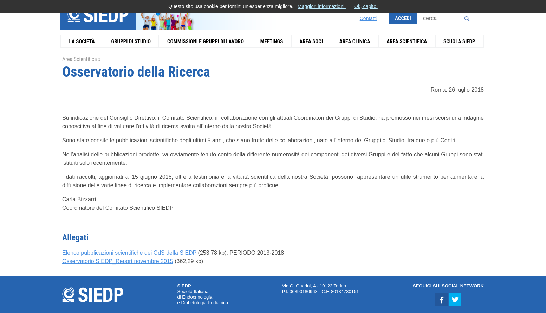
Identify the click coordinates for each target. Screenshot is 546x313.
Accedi (403, 18)
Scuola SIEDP (459, 41)
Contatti (368, 18)
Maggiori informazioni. (322, 6)
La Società (82, 41)
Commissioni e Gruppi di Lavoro (205, 41)
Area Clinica (354, 41)
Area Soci (311, 41)
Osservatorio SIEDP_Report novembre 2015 (117, 261)
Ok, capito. (366, 6)
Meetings (271, 41)
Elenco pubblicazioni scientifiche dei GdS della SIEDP (129, 253)
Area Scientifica (406, 41)
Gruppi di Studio (131, 41)
